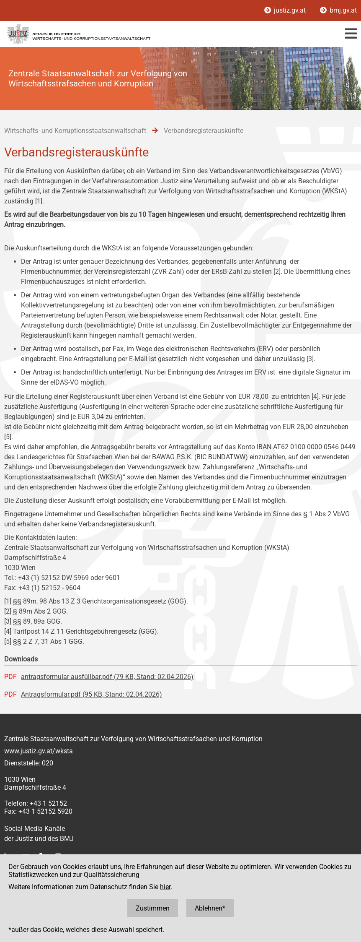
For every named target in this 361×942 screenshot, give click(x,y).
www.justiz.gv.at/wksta (38, 751)
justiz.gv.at (285, 10)
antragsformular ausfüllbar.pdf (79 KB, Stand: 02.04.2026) (107, 677)
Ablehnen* (210, 908)
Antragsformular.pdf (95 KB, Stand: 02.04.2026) (91, 694)
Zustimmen (153, 908)
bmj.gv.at (338, 10)
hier (165, 887)
